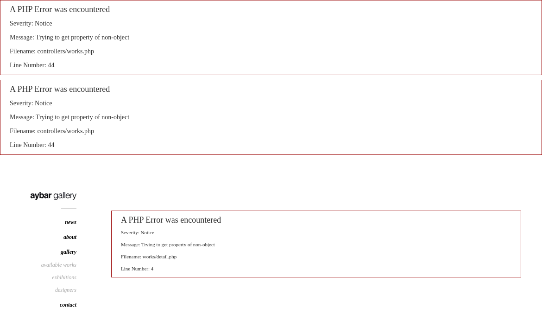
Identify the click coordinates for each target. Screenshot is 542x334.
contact (68, 305)
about (69, 237)
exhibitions (64, 277)
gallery (68, 252)
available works (58, 265)
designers (65, 290)
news (70, 222)
